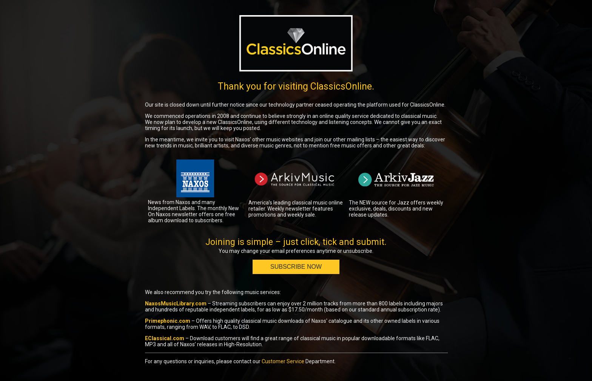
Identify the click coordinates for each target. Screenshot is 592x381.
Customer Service (283, 361)
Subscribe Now (296, 266)
